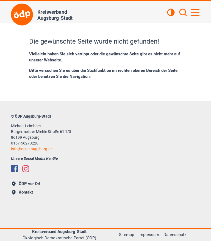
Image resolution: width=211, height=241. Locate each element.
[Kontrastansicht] (171, 12)
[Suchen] (183, 12)
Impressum (148, 234)
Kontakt (22, 192)
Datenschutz (174, 234)
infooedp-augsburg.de (31, 149)
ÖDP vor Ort (26, 183)
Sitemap (126, 234)
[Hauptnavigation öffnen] (195, 12)
